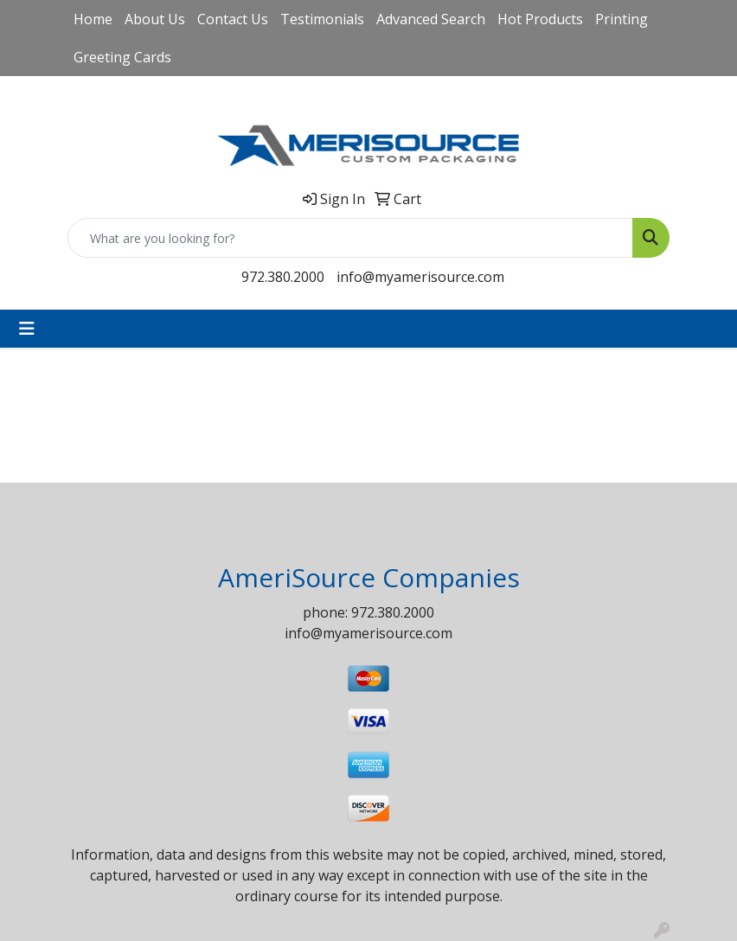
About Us (155, 19)
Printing (621, 19)
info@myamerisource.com (420, 276)
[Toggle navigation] (27, 329)
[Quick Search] (350, 238)
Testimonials (322, 19)
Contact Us (232, 19)
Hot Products (540, 19)
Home (93, 19)
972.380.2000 (282, 276)
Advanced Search (430, 19)
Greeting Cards (122, 57)
